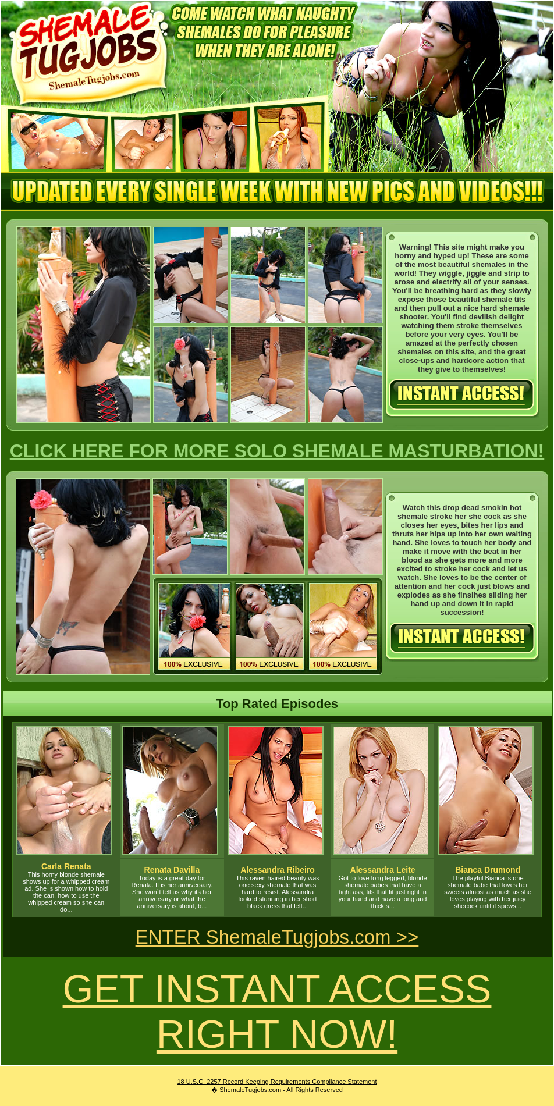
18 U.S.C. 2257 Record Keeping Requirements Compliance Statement (277, 1081)
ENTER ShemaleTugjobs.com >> (277, 937)
